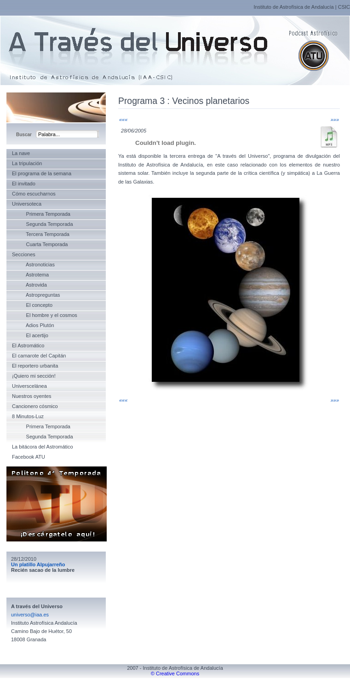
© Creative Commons (175, 673)
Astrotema (30, 274)
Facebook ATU (28, 457)
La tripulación (27, 163)
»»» (335, 119)
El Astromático (28, 345)
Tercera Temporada (40, 234)
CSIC (344, 7)
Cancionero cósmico (35, 406)
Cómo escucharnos (34, 193)
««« (123, 119)
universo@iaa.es (30, 614)
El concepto (32, 305)
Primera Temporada (41, 214)
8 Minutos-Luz (28, 416)
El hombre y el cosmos (44, 315)
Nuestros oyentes (32, 396)
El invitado (23, 183)
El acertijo (30, 335)
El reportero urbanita (35, 365)
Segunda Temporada (42, 224)
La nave (21, 153)
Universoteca (26, 204)
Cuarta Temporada (40, 244)
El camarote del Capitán (39, 355)
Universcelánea (29, 386)
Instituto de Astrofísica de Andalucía (293, 7)
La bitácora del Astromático (42, 446)
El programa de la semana (41, 173)
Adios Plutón (33, 325)
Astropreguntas (36, 295)
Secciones (23, 254)
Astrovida (29, 285)
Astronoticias (33, 264)
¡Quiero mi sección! (34, 376)
